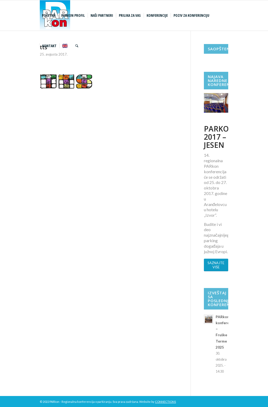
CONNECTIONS (165, 401)
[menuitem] (49, 15)
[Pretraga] (77, 46)
